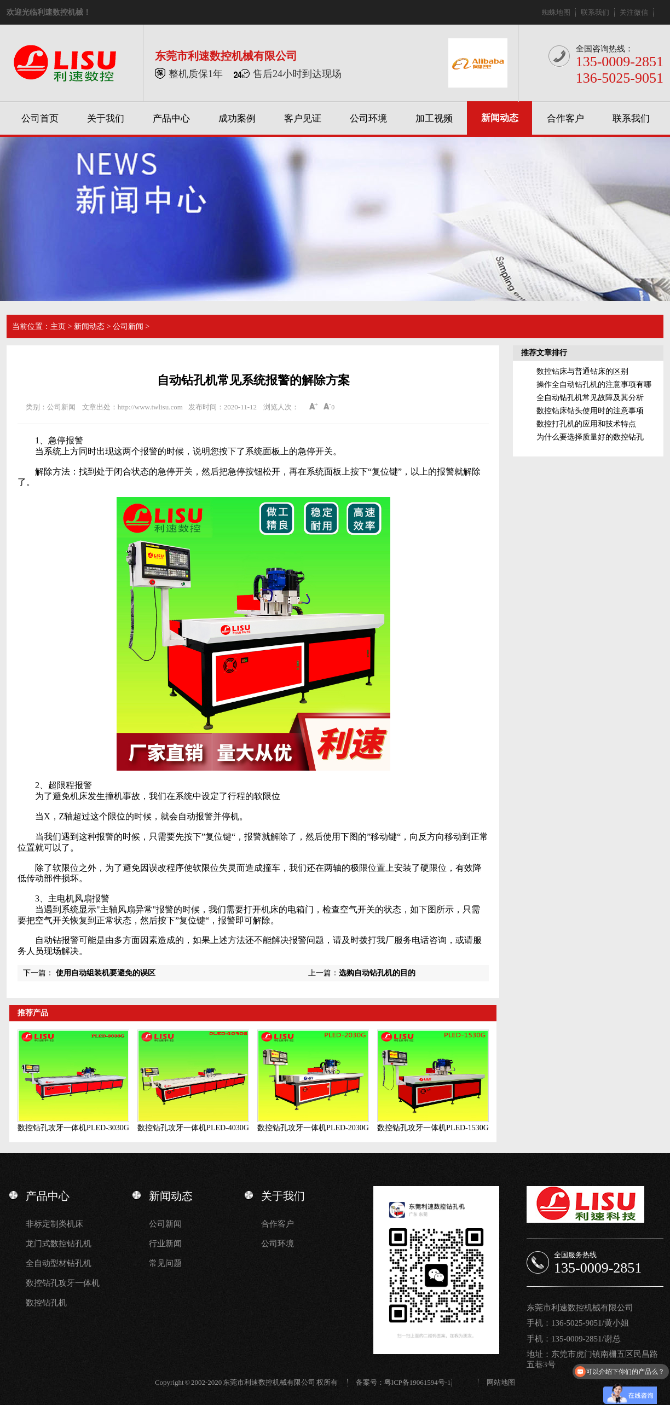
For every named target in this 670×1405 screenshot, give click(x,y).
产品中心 (171, 118)
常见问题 (165, 1263)
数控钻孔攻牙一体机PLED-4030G (193, 1128)
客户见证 (302, 118)
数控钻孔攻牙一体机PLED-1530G (433, 1128)
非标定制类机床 (54, 1223)
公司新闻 (128, 326)
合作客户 (565, 118)
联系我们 (595, 12)
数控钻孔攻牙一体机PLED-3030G (73, 1128)
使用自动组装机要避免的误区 (105, 973)
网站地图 (501, 1382)
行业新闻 (165, 1243)
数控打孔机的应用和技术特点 (586, 424)
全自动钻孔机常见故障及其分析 (590, 398)
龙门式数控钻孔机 (58, 1243)
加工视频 (434, 118)
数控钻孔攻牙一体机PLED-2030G (313, 1128)
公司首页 (40, 118)
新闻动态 (499, 118)
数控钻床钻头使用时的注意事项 (590, 411)
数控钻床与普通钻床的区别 (582, 371)
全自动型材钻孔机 (58, 1263)
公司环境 (368, 118)
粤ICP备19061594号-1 (417, 1382)
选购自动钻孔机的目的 (377, 973)
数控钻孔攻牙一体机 (63, 1283)
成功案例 (237, 118)
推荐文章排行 (544, 353)
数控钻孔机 (46, 1302)
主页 (58, 326)
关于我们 (105, 118)
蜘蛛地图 (556, 12)
